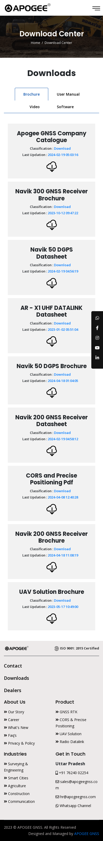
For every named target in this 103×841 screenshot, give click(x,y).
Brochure (31, 94)
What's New (16, 727)
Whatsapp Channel (73, 805)
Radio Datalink (70, 741)
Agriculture (15, 785)
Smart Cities (16, 777)
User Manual (68, 94)
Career (11, 719)
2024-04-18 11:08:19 (63, 555)
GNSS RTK (66, 711)
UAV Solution (68, 733)
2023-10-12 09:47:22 (63, 213)
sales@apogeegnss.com (77, 784)
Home (35, 42)
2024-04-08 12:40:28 (63, 497)
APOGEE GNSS (86, 833)
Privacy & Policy (19, 743)
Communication (19, 801)
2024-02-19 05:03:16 (63, 154)
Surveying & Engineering (16, 767)
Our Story (14, 711)
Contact (13, 666)
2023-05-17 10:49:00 (63, 606)
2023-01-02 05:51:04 (63, 329)
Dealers (12, 690)
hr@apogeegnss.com (76, 796)
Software (65, 106)
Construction (17, 793)
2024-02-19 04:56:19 (63, 271)
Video (35, 106)
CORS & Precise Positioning (71, 722)
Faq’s (10, 735)
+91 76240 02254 (72, 772)
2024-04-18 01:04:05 (63, 380)
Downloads (16, 678)
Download (62, 148)
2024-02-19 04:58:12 (63, 439)
